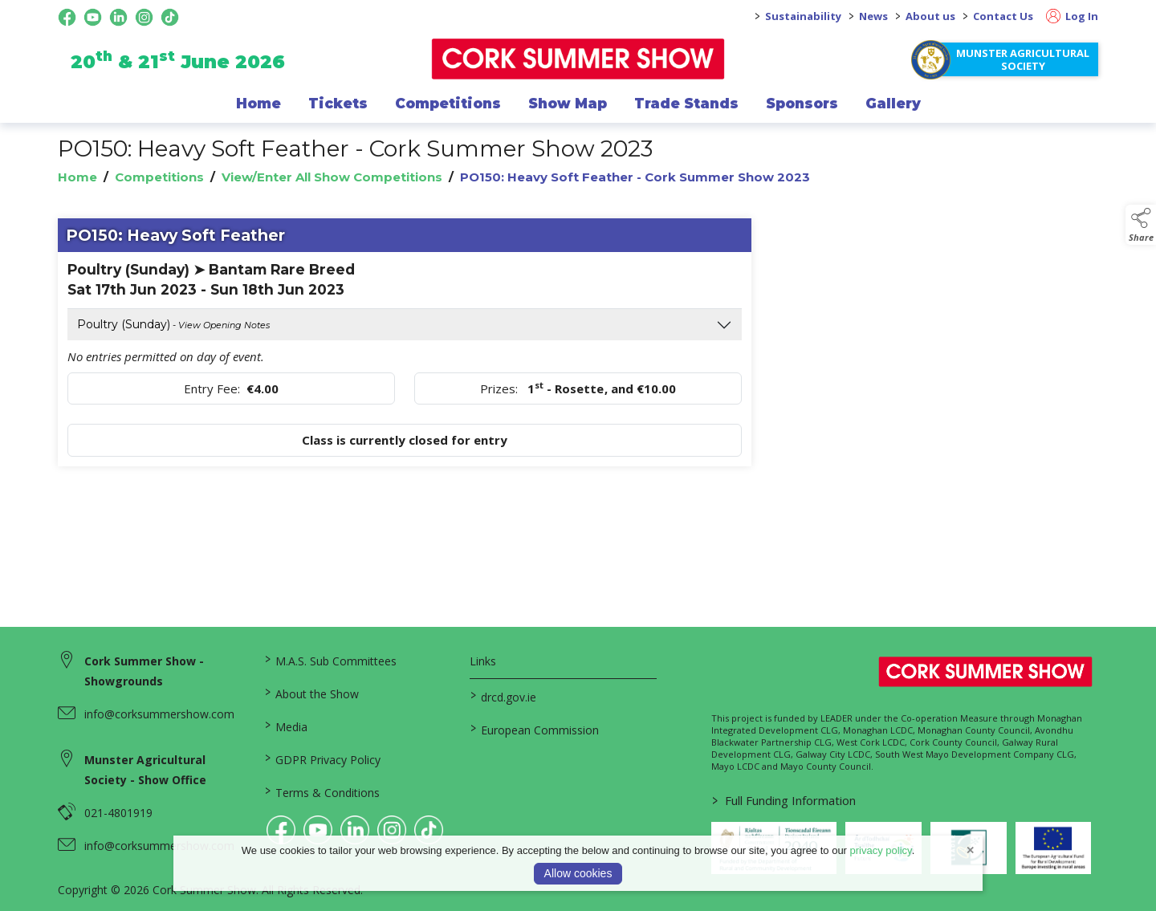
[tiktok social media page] (170, 17)
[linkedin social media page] (118, 17)
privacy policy (881, 850)
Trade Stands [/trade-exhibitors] (686, 104)
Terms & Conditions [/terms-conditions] (321, 791)
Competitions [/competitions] (448, 104)
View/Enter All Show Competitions (332, 177)
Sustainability (803, 16)
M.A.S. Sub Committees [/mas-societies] (330, 660)
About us (930, 16)
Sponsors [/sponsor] (802, 104)
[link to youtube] (317, 829)
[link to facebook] (281, 829)
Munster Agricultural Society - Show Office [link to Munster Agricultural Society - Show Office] (145, 769)
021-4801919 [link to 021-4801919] (118, 812)
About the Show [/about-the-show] (311, 693)
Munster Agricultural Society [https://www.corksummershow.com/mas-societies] (1022, 59)
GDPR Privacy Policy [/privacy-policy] (322, 758)
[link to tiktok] (428, 829)
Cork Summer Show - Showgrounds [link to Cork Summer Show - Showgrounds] (144, 671)
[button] (1140, 225)
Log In (1072, 16)
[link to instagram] (391, 829)
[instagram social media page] (144, 17)
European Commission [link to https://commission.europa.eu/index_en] (534, 729)
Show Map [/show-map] (567, 104)
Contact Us (1003, 16)
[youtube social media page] (92, 17)
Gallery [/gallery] (893, 104)
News (873, 16)
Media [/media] (285, 725)
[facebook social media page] (67, 17)
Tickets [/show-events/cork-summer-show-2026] (338, 104)
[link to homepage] (578, 59)
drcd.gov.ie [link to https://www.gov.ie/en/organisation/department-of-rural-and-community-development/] (503, 696)
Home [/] (258, 104)
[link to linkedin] (354, 829)
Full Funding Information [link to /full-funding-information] (784, 800)
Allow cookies (578, 873)
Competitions (159, 177)
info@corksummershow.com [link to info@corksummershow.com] (159, 714)
